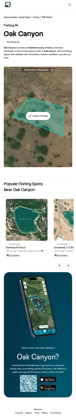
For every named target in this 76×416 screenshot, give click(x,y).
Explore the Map (10, 17)
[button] (38, 116)
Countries (19, 413)
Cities (36, 413)
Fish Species (55, 413)
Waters (45, 413)
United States (24, 17)
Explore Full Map (40, 115)
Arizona (36, 17)
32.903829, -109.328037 (39, 70)
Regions (28, 413)
